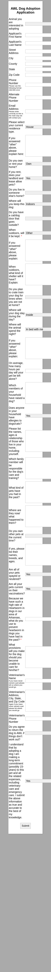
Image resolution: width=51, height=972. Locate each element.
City (11, 58)
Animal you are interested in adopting (16, 24)
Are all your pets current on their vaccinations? (17, 588)
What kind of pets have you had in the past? (16, 492)
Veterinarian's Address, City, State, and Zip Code (17, 696)
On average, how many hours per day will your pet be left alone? (16, 370)
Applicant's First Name (15, 35)
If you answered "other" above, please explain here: (16, 146)
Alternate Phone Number (14, 97)
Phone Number (13, 81)
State (12, 69)
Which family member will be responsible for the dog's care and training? (16, 468)
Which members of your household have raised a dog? (17, 393)
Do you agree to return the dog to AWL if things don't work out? (17, 733)
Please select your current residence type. (16, 127)
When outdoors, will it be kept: (16, 233)
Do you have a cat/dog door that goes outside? (16, 218)
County (13, 63)
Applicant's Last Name (15, 43)
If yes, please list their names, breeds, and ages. (16, 555)
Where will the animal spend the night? (15, 329)
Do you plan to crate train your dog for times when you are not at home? (16, 297)
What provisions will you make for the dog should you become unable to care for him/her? (17, 657)
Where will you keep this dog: (16, 204)
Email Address (13, 107)
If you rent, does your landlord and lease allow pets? (16, 178)
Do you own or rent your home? (16, 163)
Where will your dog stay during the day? (17, 314)
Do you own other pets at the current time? (16, 535)
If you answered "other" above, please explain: (14, 250)
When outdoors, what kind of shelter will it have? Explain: (16, 274)
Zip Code (14, 74)
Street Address (13, 51)
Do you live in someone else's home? (17, 192)
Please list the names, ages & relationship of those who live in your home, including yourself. (16, 441)
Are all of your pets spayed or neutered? (15, 574)
